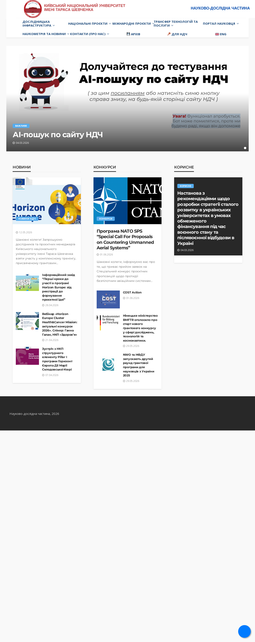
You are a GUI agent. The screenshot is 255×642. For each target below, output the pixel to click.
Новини (22, 167)
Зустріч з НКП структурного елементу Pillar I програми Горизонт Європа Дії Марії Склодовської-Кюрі (57, 359)
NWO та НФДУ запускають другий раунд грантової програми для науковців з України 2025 (138, 365)
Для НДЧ (177, 34)
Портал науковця (219, 23)
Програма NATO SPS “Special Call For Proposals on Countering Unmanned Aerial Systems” (125, 239)
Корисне (184, 167)
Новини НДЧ (27, 218)
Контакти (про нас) (87, 34)
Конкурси (104, 167)
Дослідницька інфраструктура (37, 23)
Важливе (21, 125)
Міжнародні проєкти (131, 23)
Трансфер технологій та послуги (176, 23)
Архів (133, 34)
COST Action (132, 292)
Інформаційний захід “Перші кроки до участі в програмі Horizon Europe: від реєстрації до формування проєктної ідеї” (58, 287)
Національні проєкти (87, 23)
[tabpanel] (127, 98)
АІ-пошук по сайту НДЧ (58, 134)
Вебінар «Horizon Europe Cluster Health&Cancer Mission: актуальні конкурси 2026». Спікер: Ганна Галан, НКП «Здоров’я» (59, 324)
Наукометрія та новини (44, 34)
